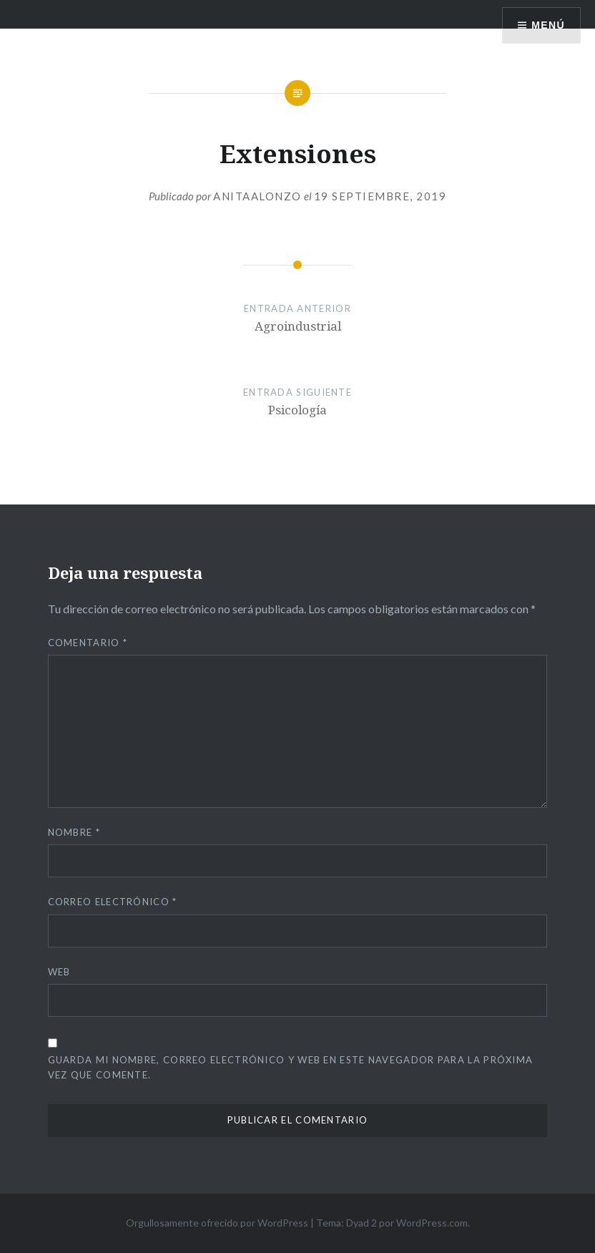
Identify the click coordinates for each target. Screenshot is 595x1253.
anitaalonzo (257, 196)
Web (59, 971)
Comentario (88, 642)
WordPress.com (432, 1223)
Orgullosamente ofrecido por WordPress (217, 1223)
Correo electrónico (112, 901)
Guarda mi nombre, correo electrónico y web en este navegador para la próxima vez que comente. (290, 1067)
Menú (548, 25)
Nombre (74, 832)
